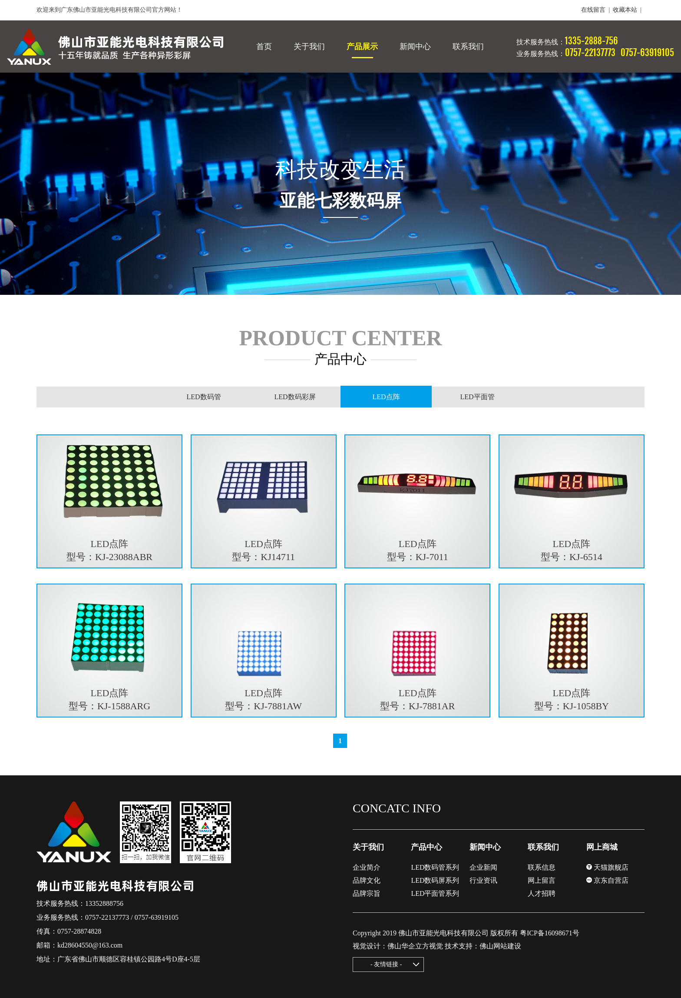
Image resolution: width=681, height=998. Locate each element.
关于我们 (368, 847)
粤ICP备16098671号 (549, 933)
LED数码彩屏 (294, 397)
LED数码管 (203, 397)
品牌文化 (366, 880)
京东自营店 (607, 880)
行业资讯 (483, 880)
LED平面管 (477, 397)
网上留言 (541, 880)
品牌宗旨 (366, 893)
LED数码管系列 (435, 867)
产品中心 (426, 847)
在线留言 (593, 10)
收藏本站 (625, 10)
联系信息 (541, 867)
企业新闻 (483, 867)
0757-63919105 (157, 917)
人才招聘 (541, 893)
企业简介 (366, 867)
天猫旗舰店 (607, 867)
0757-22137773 (107, 917)
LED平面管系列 (435, 893)
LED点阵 (386, 397)
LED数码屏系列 (435, 880)
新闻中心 (485, 847)
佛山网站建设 (500, 946)
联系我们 (543, 847)
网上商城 (602, 847)
